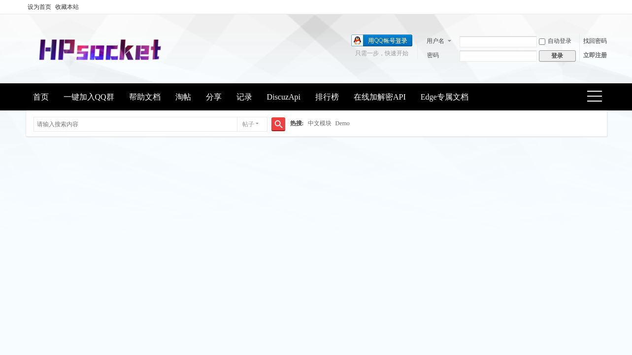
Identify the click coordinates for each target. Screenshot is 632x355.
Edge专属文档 (444, 97)
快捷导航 (598, 97)
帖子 (248, 124)
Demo (342, 123)
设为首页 (39, 6)
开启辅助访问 (604, 6)
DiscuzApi (283, 97)
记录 (244, 97)
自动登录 (555, 40)
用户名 (435, 40)
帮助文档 (145, 97)
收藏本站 (67, 6)
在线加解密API (380, 97)
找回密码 (595, 40)
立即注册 (595, 55)
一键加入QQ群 (89, 97)
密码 (433, 55)
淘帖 (183, 97)
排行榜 (327, 97)
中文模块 (320, 123)
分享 (214, 97)
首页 (41, 97)
